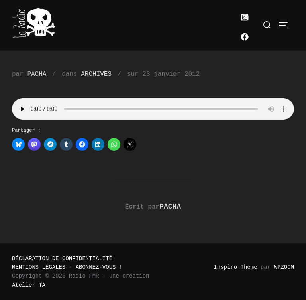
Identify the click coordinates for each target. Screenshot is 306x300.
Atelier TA (28, 285)
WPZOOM (284, 267)
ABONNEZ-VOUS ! (99, 267)
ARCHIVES (96, 74)
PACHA (36, 74)
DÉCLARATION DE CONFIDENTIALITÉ (62, 258)
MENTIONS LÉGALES (38, 267)
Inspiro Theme (235, 267)
